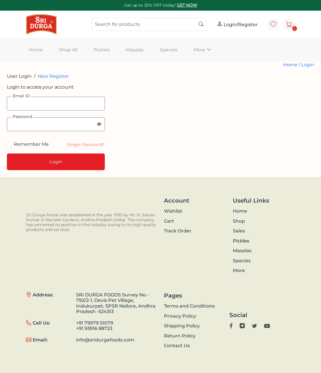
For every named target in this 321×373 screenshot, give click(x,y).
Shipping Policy (182, 326)
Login (307, 64)
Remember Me (31, 144)
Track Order (178, 231)
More (239, 270)
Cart (169, 221)
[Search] (149, 24)
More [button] (202, 50)
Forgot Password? (86, 144)
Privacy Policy (180, 316)
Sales (239, 231)
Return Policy (180, 336)
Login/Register (237, 24)
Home (35, 50)
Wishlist (173, 211)
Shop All (68, 50)
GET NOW (187, 5)
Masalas (135, 50)
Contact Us (177, 345)
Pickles (102, 50)
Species (168, 50)
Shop (239, 221)
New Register (53, 76)
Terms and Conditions (189, 306)
